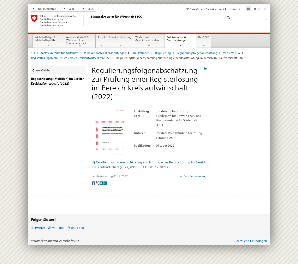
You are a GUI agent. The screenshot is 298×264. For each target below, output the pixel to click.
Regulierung (163, 53)
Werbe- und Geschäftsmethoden (147, 38)
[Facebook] (94, 183)
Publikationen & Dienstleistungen (181, 40)
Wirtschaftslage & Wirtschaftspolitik (45, 38)
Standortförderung (120, 37)
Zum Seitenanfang (195, 176)
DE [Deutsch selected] (248, 9)
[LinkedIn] (105, 183)
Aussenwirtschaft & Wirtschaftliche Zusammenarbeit (77, 40)
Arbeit (101, 37)
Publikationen (140, 53)
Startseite (211, 9)
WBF (69, 8)
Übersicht (235, 9)
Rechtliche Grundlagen (250, 241)
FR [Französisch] (254, 9)
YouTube (58, 228)
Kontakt (223, 9)
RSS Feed (77, 228)
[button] (229, 17)
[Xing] (101, 183)
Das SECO (203, 37)
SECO (88, 8)
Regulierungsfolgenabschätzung (197, 53)
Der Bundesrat (44, 8)
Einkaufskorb (196, 9)
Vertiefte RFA (231, 53)
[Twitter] (98, 183)
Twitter (40, 228)
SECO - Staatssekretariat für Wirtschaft (54, 53)
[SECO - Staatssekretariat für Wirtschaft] (90, 20)
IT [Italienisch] (259, 9)
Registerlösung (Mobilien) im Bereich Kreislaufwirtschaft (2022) (71, 58)
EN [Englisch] (265, 9)
